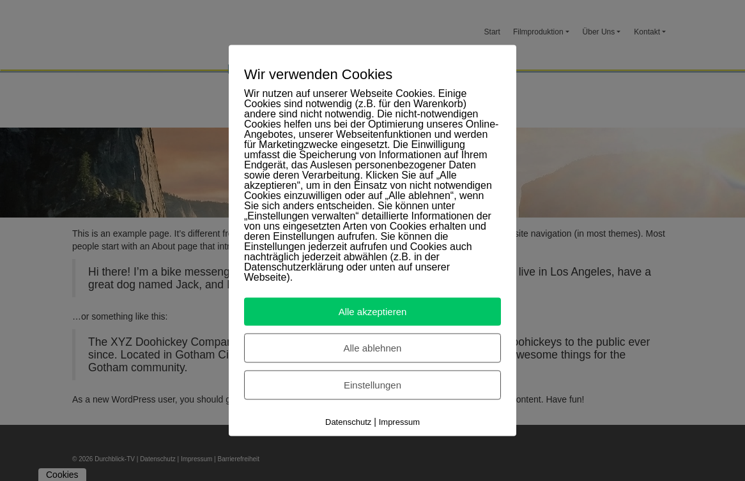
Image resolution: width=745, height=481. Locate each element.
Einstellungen (372, 385)
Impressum (399, 422)
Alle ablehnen (373, 348)
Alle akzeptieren (373, 311)
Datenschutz (348, 422)
